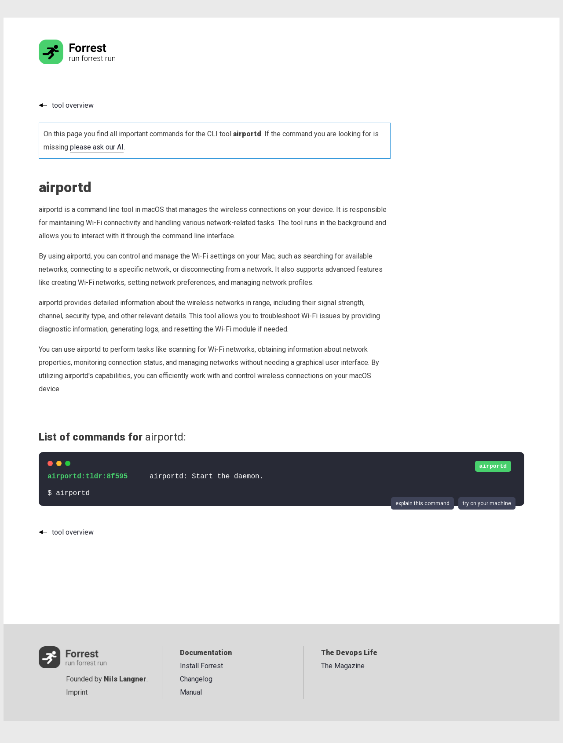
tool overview (73, 105)
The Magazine (343, 666)
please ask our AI (97, 147)
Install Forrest (201, 666)
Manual (191, 692)
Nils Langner (125, 679)
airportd (493, 466)
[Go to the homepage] (94, 62)
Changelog (196, 679)
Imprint (77, 692)
